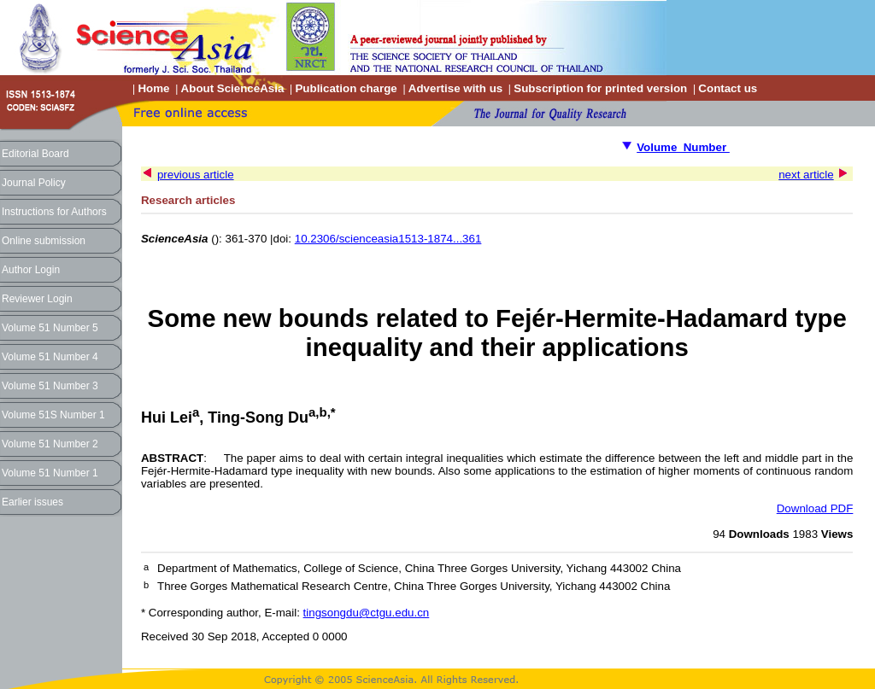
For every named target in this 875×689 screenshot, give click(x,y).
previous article (195, 174)
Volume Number (683, 147)
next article (805, 174)
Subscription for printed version (600, 88)
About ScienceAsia (233, 88)
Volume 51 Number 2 (50, 444)
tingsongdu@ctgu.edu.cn (366, 612)
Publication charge (345, 88)
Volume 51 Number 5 (50, 328)
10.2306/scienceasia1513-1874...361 (388, 238)
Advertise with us (455, 88)
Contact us (727, 88)
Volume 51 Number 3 (50, 386)
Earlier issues (32, 502)
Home (153, 88)
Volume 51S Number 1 (53, 415)
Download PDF (815, 508)
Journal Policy (34, 183)
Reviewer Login (37, 299)
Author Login (31, 270)
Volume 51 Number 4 (50, 357)
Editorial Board (35, 154)
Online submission (43, 241)
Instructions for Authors (54, 212)
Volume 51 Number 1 (50, 473)
